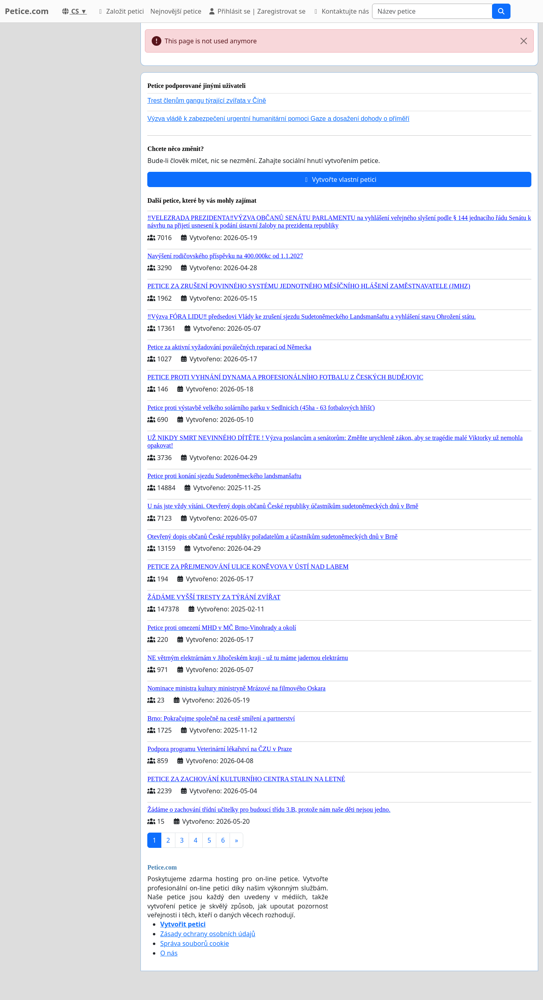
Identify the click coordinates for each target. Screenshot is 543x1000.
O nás (168, 953)
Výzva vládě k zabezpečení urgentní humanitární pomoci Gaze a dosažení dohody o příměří (278, 118)
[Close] (523, 41)
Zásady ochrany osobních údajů (207, 933)
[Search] (432, 11)
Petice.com (27, 11)
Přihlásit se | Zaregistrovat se (256, 11)
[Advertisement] (65, 143)
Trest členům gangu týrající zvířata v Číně (206, 100)
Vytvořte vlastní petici (339, 179)
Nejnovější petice (175, 11)
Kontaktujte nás (340, 11)
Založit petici (120, 11)
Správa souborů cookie (194, 943)
